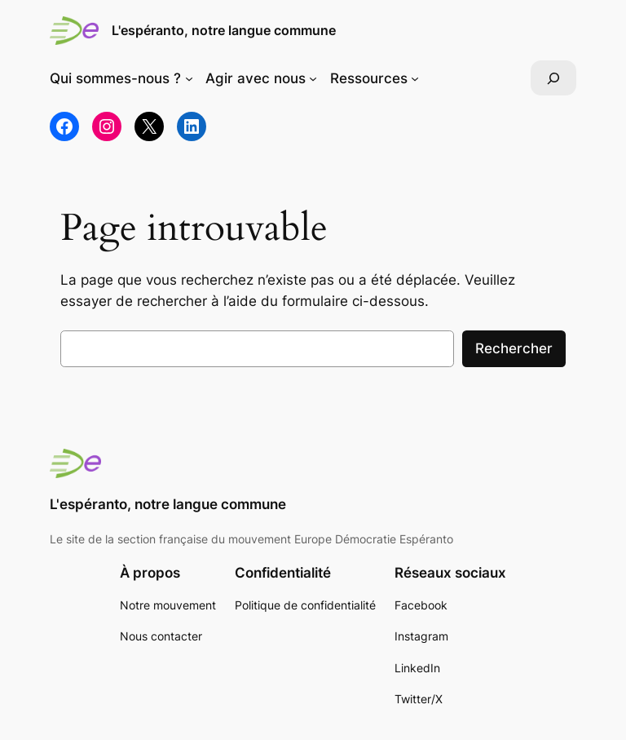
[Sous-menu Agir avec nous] (313, 78)
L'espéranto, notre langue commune (224, 30)
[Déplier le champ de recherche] (553, 77)
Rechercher (514, 348)
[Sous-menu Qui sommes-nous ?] (189, 78)
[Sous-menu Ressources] (415, 78)
